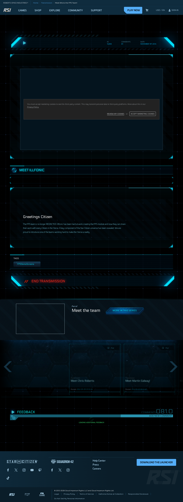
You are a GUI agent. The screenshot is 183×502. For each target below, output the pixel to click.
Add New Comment (160, 415)
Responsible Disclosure (138, 494)
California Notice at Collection (111, 494)
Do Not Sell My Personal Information (69, 498)
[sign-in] (173, 10)
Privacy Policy (69, 494)
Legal (56, 494)
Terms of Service (87, 494)
